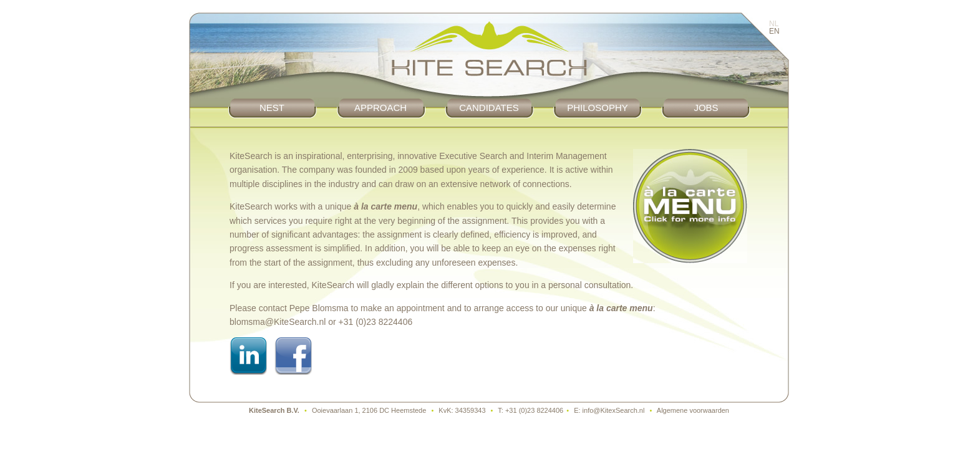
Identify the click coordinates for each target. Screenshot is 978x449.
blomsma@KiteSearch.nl (278, 322)
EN (774, 31)
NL (773, 23)
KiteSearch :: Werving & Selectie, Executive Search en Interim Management (489, 55)
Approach (380, 107)
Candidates (489, 107)
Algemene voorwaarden (693, 410)
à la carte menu (385, 206)
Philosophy (597, 107)
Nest (271, 107)
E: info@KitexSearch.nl (609, 410)
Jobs (706, 107)
